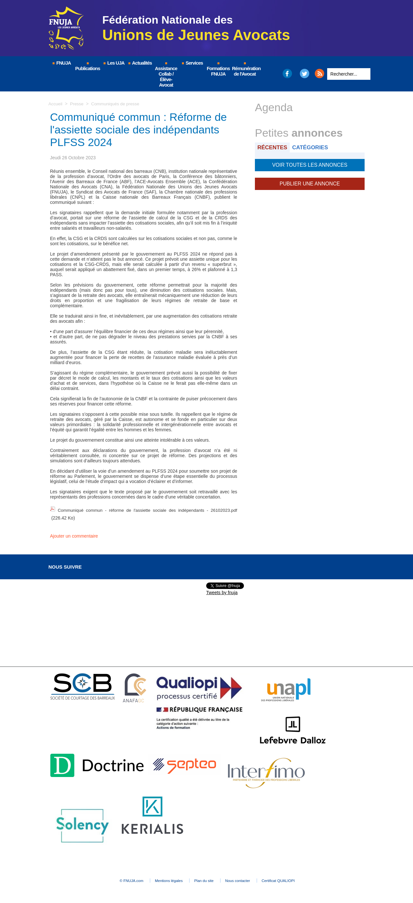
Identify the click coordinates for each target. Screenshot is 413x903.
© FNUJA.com (116, 879)
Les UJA (113, 63)
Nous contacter (247, 879)
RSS (319, 73)
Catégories (312, 147)
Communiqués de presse (117, 103)
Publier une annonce (310, 182)
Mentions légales (161, 879)
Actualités (140, 63)
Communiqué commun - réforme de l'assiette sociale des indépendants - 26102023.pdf (147, 509)
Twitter (304, 73)
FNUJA (61, 63)
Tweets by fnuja (221, 590)
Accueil (55, 103)
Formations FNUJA (218, 69)
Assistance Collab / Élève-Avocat (166, 75)
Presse (78, 103)
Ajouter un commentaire (74, 534)
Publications (87, 66)
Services (192, 63)
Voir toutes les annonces (309, 164)
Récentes (273, 147)
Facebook (287, 73)
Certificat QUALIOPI (295, 879)
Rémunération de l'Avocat (245, 69)
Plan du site (205, 879)
